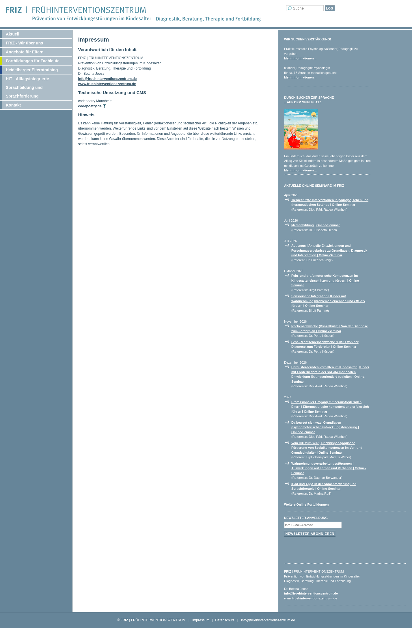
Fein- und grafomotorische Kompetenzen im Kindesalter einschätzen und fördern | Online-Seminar (325, 280)
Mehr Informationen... (300, 58)
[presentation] (328, 548)
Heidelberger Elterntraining (32, 70)
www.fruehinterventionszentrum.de (107, 84)
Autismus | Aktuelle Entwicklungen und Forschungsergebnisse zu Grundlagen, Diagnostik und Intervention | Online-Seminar (329, 250)
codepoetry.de (90, 106)
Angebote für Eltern (25, 52)
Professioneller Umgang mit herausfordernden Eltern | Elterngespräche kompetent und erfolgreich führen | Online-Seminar (330, 406)
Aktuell (12, 34)
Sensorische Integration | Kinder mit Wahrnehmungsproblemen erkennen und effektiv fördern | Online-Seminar (328, 300)
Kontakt (13, 105)
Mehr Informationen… (300, 170)
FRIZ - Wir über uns (24, 43)
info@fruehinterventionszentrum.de (107, 79)
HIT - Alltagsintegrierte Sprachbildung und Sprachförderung (27, 87)
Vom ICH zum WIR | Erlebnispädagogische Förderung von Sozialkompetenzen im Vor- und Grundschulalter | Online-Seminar (326, 447)
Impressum (200, 620)
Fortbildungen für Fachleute (32, 61)
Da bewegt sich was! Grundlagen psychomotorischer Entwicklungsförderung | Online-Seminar (325, 427)
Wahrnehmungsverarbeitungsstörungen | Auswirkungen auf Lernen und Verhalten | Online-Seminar (328, 468)
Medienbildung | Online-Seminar (315, 225)
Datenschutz (224, 620)
